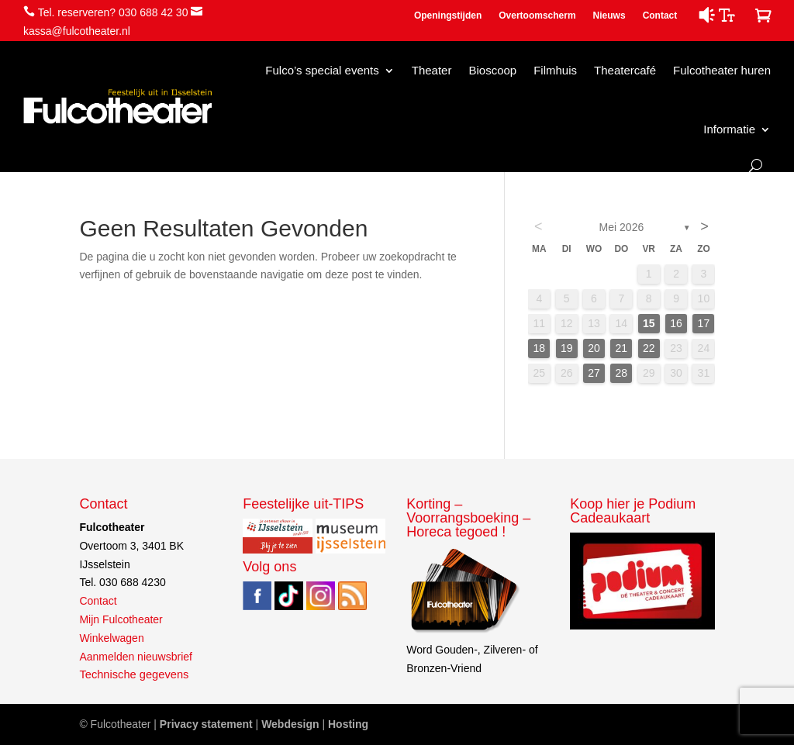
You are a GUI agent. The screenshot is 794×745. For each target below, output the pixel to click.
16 (676, 323)
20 (594, 348)
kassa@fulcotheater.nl (76, 31)
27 (594, 373)
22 (649, 348)
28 (622, 373)
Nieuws (609, 15)
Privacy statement (206, 724)
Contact (660, 15)
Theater (432, 70)
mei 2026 (621, 227)
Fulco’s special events (321, 70)
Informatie (729, 129)
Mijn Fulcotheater (120, 619)
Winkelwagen (111, 638)
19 (567, 348)
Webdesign (290, 724)
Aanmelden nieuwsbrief (135, 656)
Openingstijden (448, 15)
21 (622, 348)
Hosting (348, 724)
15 (649, 323)
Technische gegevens (133, 674)
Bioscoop (492, 70)
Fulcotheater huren (722, 70)
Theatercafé (625, 70)
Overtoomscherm (537, 15)
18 (539, 348)
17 (704, 323)
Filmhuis (555, 70)
